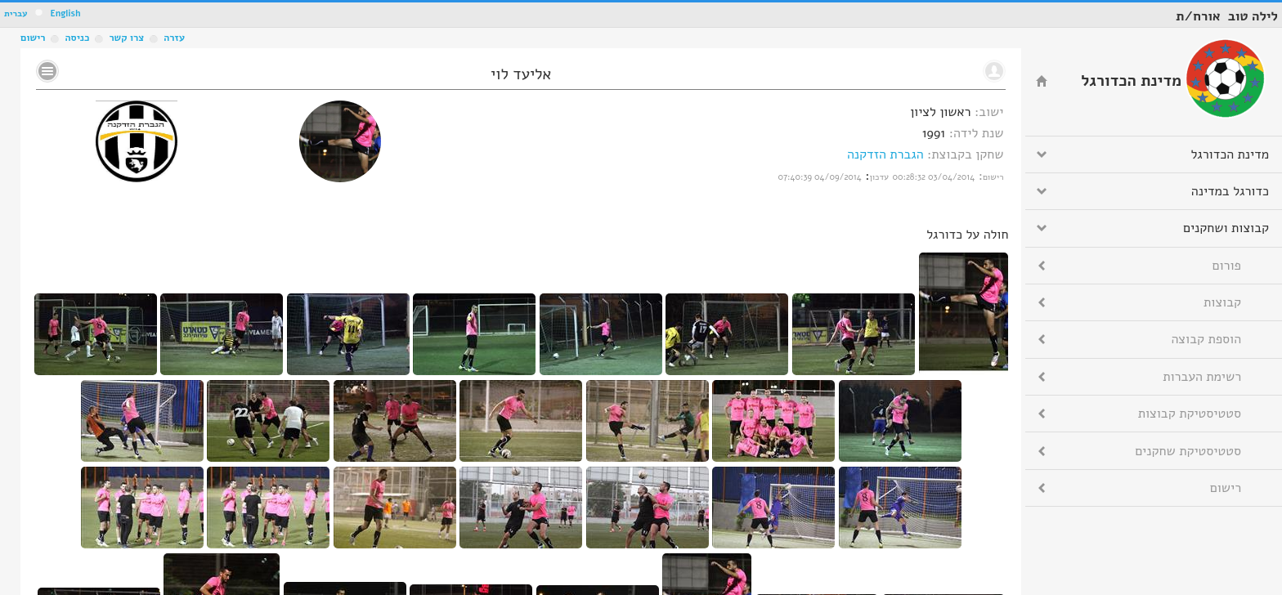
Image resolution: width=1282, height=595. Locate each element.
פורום (1227, 266)
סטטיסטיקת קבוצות (1189, 414)
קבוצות (1222, 302)
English (65, 13)
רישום (32, 37)
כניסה (77, 37)
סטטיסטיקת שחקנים (1188, 451)
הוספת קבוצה (1206, 339)
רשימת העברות (1202, 377)
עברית (16, 13)
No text (47, 71)
